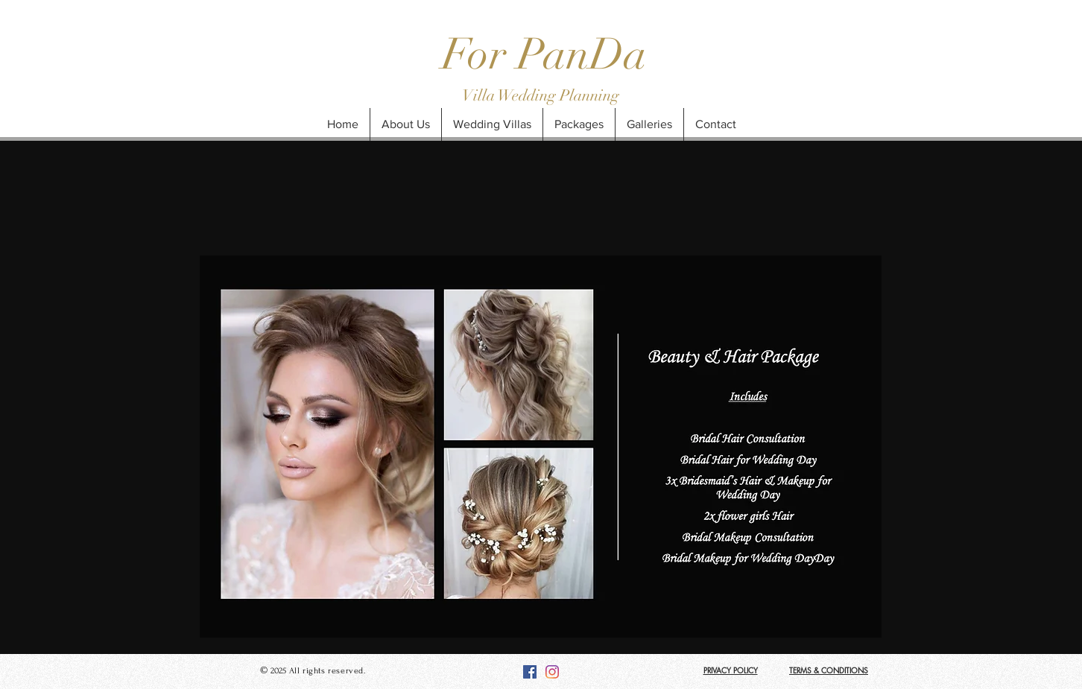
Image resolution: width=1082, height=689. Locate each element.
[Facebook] (530, 672)
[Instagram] (552, 672)
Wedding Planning (558, 95)
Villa (480, 95)
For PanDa (544, 54)
